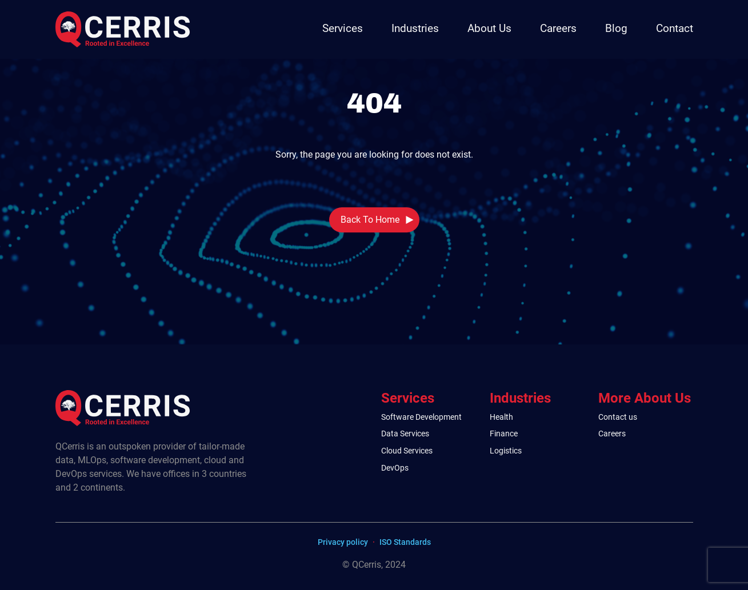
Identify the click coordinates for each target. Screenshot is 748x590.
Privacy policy (343, 542)
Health (501, 417)
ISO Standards (405, 542)
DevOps (395, 468)
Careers (558, 28)
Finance (504, 434)
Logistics (506, 451)
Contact (674, 28)
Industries (415, 28)
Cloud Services (407, 451)
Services (342, 28)
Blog (616, 28)
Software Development (421, 417)
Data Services (405, 434)
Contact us (617, 417)
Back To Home (370, 219)
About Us (489, 28)
